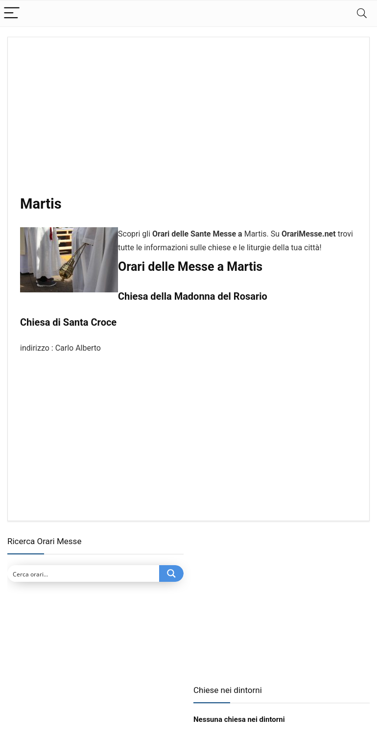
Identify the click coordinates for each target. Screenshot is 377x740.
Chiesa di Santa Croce (68, 322)
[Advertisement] (188, 122)
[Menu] (12, 13)
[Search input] (84, 573)
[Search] (362, 13)
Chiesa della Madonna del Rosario (192, 296)
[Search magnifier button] (171, 573)
